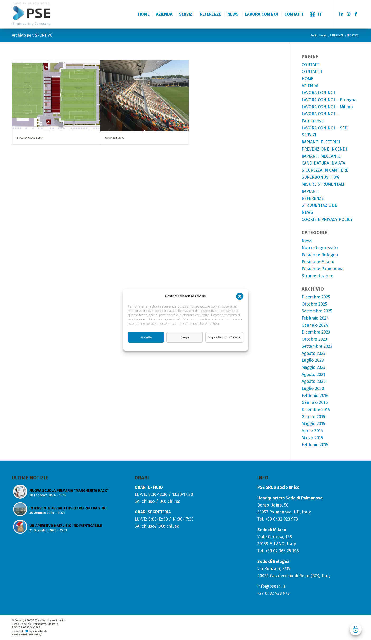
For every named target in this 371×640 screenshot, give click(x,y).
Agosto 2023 (313, 353)
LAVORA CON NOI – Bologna (329, 99)
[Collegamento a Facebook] (355, 14)
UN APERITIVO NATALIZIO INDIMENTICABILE (65, 526)
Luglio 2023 (313, 360)
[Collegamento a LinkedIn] (341, 14)
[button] (239, 296)
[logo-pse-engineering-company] (42, 14)
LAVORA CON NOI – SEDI (325, 128)
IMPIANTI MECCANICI (322, 156)
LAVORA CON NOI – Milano (327, 107)
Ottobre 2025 (314, 304)
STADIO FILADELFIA (30, 137)
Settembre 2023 (317, 346)
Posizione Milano (318, 261)
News (307, 240)
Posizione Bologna (320, 254)
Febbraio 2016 (315, 395)
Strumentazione (317, 276)
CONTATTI (311, 64)
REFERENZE (313, 198)
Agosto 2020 (314, 381)
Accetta (146, 337)
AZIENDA (310, 85)
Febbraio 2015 (315, 444)
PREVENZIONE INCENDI (324, 149)
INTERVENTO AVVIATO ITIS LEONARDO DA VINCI (68, 508)
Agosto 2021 (313, 374)
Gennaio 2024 (315, 325)
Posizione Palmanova (322, 268)
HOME (307, 78)
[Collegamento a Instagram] (348, 14)
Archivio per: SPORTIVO (32, 35)
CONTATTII (312, 71)
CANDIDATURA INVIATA (323, 163)
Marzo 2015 (312, 437)
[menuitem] (144, 14)
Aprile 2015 (312, 430)
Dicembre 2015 (316, 409)
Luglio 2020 (313, 388)
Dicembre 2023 (316, 332)
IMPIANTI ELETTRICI (321, 142)
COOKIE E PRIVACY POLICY (327, 219)
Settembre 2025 (317, 311)
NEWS (307, 212)
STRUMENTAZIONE (319, 205)
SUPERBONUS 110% (321, 177)
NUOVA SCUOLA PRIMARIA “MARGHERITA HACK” (69, 491)
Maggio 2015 (313, 423)
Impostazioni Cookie (224, 337)
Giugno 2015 (313, 416)
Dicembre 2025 (316, 297)
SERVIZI (309, 134)
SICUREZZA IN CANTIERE (325, 170)
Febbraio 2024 (315, 318)
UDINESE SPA (114, 137)
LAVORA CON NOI (318, 92)
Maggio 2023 (313, 367)
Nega (184, 337)
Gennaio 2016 (315, 402)
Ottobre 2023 (314, 339)
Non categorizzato (320, 247)
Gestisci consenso (356, 629)
